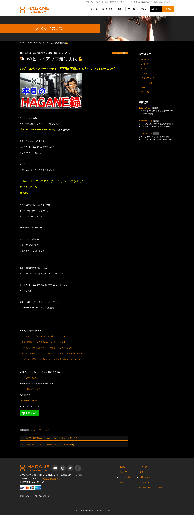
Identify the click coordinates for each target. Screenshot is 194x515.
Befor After (145, 59)
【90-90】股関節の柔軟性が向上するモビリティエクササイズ (50, 438)
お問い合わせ (145, 477)
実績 (121, 482)
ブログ (46, 430)
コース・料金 (125, 477)
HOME (122, 467)
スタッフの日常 (120, 53)
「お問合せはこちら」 (32, 389)
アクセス (145, 92)
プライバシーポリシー (148, 482)
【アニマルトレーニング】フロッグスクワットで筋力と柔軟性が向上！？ (51, 353)
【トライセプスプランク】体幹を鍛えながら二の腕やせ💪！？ (51, 444)
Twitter (22, 400)
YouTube (34, 400)
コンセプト (124, 472)
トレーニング (147, 83)
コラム (144, 73)
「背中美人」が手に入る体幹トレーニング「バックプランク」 (46, 348)
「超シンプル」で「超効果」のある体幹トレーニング (42, 336)
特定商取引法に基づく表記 (150, 487)
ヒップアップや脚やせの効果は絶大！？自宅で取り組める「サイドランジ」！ (53, 359)
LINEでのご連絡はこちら (49, 479)
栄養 (143, 87)
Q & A (143, 69)
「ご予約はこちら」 (32, 378)
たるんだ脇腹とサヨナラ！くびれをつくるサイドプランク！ (45, 342)
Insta (28, 400)
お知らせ (145, 64)
